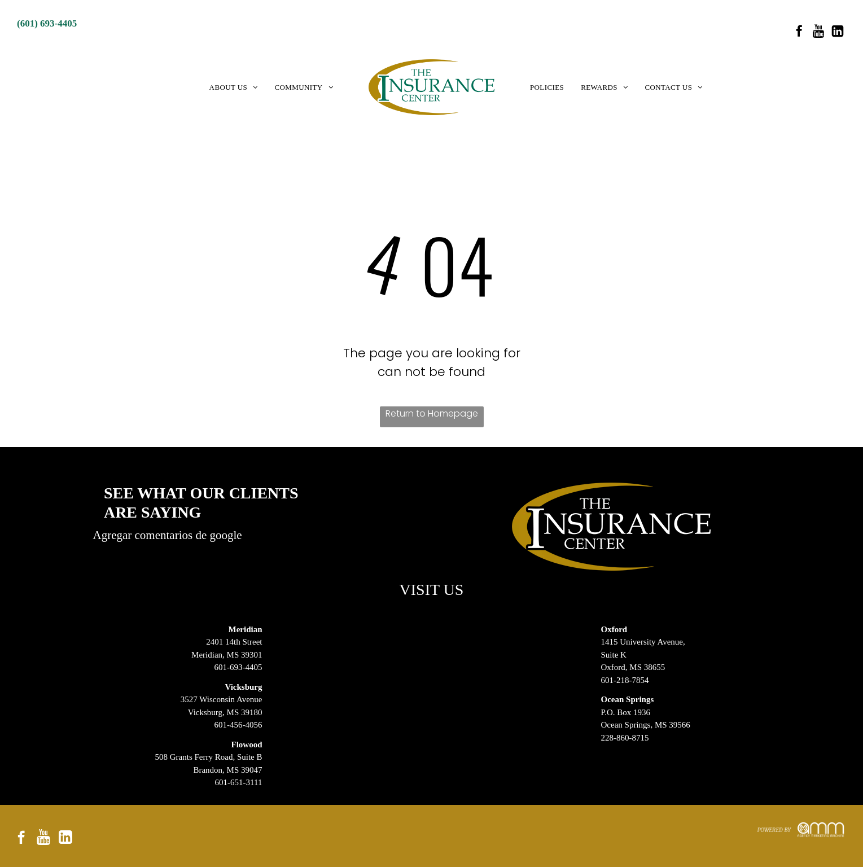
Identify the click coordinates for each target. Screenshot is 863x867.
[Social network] (818, 32)
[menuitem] (233, 87)
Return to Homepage (431, 413)
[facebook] (799, 32)
